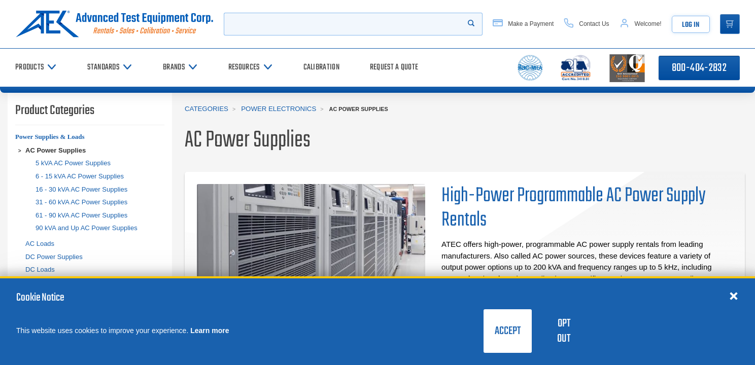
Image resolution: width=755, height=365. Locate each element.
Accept (508, 331)
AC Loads (39, 243)
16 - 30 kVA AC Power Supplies (81, 189)
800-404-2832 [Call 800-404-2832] (699, 68)
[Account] (640, 24)
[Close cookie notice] (734, 295)
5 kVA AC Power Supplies (73, 163)
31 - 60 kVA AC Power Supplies (81, 202)
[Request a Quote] (394, 68)
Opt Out (563, 331)
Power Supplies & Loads (50, 136)
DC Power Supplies (54, 257)
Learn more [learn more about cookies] (209, 330)
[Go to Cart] (729, 24)
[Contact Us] (585, 24)
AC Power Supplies (55, 150)
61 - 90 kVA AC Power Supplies (81, 215)
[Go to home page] (114, 24)
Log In (690, 25)
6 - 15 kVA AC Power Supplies (80, 176)
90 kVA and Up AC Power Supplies (87, 228)
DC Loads (40, 269)
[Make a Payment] (522, 24)
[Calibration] (321, 68)
